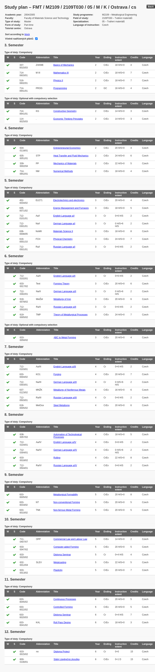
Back (151, 6)
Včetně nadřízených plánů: (19, 38)
